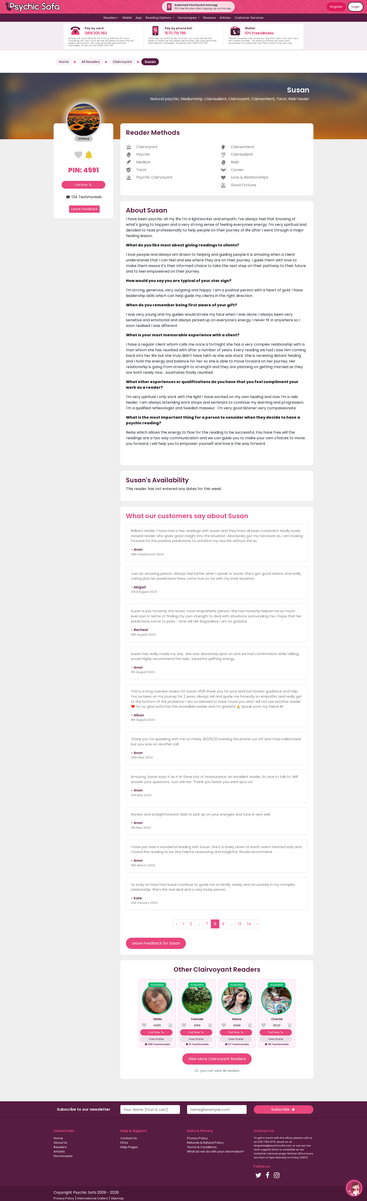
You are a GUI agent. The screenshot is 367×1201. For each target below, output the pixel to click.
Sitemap (117, 1198)
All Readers (90, 61)
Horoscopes (63, 1156)
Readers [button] (110, 18)
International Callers (92, 1198)
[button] (354, 1188)
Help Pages (129, 1147)
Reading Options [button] (159, 18)
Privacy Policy (197, 1138)
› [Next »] (257, 923)
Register (336, 6)
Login (356, 6)
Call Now (83, 185)
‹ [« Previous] (176, 923)
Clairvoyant (122, 61)
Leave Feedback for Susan (156, 943)
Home (64, 61)
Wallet (127, 18)
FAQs (124, 1143)
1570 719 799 (175, 33)
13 (239, 923)
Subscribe (283, 1109)
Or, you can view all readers (217, 1070)
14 (249, 923)
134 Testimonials (83, 197)
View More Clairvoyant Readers (217, 1059)
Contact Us (128, 1138)
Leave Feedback (84, 209)
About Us (60, 1143)
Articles (225, 18)
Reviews (209, 18)
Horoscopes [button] (187, 18)
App (139, 18)
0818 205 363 (96, 33)
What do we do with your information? (215, 1151)
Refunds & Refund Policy (205, 1143)
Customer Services (249, 18)
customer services (266, 1153)
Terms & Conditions (202, 1147)
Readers (60, 1147)
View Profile (156, 1039)
